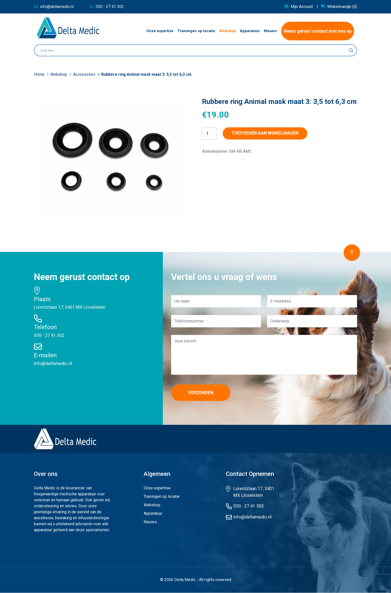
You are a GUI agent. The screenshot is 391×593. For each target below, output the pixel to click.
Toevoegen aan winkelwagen (268, 133)
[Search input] (193, 50)
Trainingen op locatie (162, 496)
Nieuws (150, 522)
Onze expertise (157, 488)
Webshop (59, 74)
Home (39, 74)
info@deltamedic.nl (53, 363)
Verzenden (202, 392)
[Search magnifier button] (351, 50)
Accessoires (84, 74)
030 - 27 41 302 (49, 335)
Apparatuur (153, 513)
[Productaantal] (209, 133)
